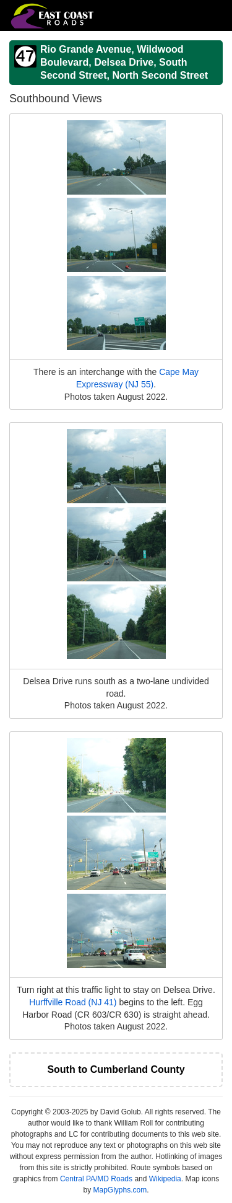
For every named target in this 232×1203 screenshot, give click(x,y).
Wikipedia (165, 1178)
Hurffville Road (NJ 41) (72, 1002)
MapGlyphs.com (120, 1190)
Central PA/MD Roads (96, 1178)
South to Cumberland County (115, 1069)
